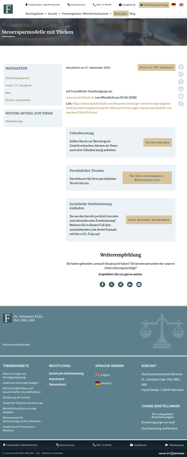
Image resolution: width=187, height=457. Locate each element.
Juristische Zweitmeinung (66, 373)
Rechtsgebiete (36, 13)
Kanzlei (54, 13)
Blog (132, 13)
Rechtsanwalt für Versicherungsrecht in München (22, 419)
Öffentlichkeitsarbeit (97, 13)
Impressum (56, 379)
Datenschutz (57, 384)
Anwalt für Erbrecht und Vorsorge (23, 402)
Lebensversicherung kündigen (21, 382)
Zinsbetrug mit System (16, 397)
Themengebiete (71, 13)
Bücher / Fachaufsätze (17, 100)
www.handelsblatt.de (80, 97)
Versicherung (13, 121)
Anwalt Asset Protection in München (19, 428)
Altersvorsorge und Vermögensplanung (14, 375)
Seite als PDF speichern (156, 67)
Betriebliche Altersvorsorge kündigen (19, 410)
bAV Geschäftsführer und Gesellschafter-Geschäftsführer (22, 390)
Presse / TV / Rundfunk (18, 85)
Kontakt (121, 13)
